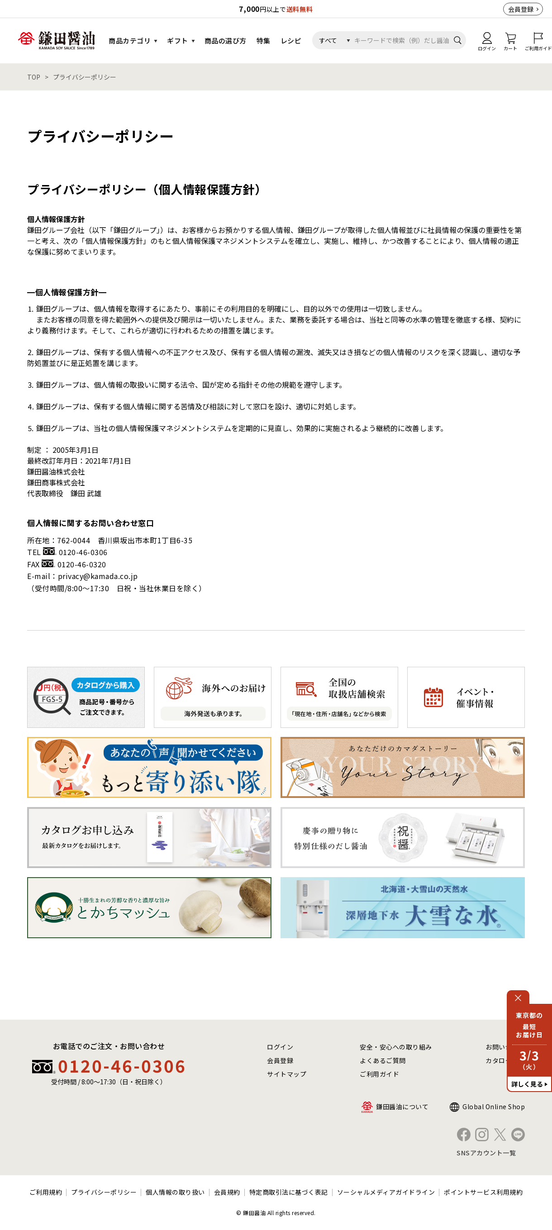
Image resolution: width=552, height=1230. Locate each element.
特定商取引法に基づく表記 (288, 1192)
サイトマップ (286, 1073)
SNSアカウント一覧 (486, 1152)
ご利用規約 (45, 1192)
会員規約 (227, 1192)
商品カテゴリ (130, 40)
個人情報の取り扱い (175, 1192)
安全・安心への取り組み (396, 1046)
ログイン (280, 1046)
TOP (33, 76)
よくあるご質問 (383, 1060)
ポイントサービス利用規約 (483, 1192)
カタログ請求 (505, 1060)
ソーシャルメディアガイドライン (386, 1192)
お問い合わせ (505, 1046)
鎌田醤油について (402, 1106)
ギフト (177, 40)
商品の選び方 (226, 40)
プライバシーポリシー (104, 1192)
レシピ (291, 40)
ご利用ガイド (379, 1073)
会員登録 (520, 9)
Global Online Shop (493, 1106)
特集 (264, 40)
